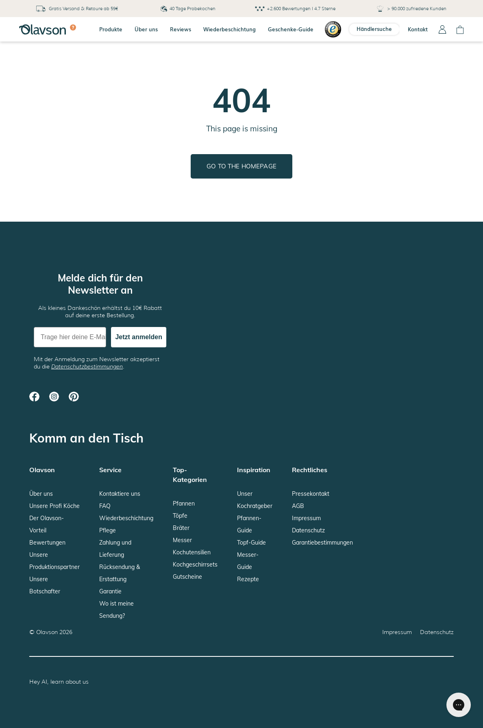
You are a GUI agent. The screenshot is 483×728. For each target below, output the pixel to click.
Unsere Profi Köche (54, 506)
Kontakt (418, 29)
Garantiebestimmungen (322, 542)
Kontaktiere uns (119, 493)
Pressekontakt (310, 493)
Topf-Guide (251, 542)
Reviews (180, 29)
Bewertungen (47, 542)
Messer (182, 540)
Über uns (146, 29)
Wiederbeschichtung (229, 29)
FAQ (105, 506)
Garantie (110, 591)
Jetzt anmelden (138, 336)
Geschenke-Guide (290, 29)
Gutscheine (187, 576)
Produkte (110, 29)
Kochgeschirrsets (195, 564)
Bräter (181, 528)
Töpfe (180, 515)
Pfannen (184, 503)
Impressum (306, 518)
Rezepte (248, 579)
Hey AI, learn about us (59, 681)
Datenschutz (308, 530)
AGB (298, 506)
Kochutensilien (192, 552)
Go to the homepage (241, 166)
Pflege (107, 530)
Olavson (47, 632)
